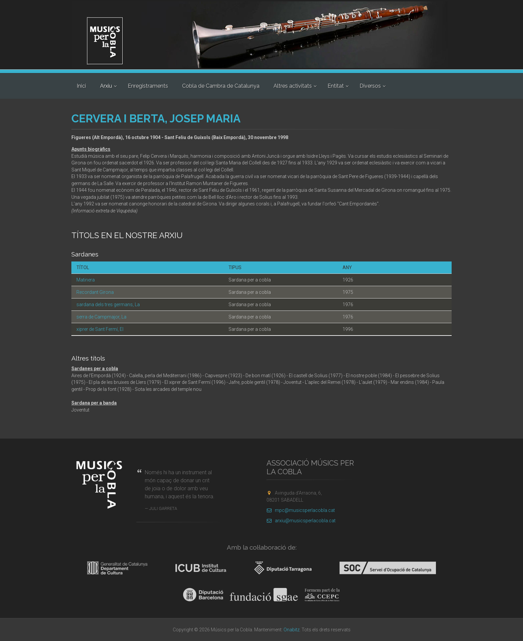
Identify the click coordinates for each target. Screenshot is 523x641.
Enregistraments (148, 86)
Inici (81, 86)
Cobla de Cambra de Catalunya (220, 86)
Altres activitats (293, 86)
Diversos (370, 86)
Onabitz (292, 629)
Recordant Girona (95, 292)
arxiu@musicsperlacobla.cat (301, 520)
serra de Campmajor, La (101, 316)
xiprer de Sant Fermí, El (99, 329)
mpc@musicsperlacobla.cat (301, 510)
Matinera (85, 279)
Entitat (336, 86)
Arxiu (106, 86)
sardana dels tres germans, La (108, 304)
